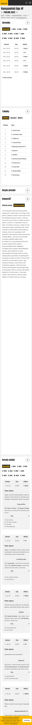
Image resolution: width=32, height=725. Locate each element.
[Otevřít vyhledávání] (26, 2)
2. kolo (19, 29)
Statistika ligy (7, 683)
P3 (25, 52)
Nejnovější (6, 29)
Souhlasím (27, 720)
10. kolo (16, 38)
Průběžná (6, 91)
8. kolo (4, 38)
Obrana (22, 592)
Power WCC (15, 140)
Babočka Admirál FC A (19, 120)
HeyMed (14, 128)
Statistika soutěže (21, 683)
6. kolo (16, 33)
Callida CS (15, 112)
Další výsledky (7, 77)
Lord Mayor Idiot (17, 108)
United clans (16, 104)
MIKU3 (26, 66)
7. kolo (22, 33)
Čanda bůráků (16, 144)
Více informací (14, 723)
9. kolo (10, 38)
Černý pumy (16, 148)
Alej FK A (15, 124)
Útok (17, 592)
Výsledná (13, 91)
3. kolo (25, 29)
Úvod (2, 15)
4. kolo (4, 33)
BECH (25, 48)
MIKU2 (26, 72)
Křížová (20, 91)
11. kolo (22, 38)
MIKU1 (26, 56)
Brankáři (12, 592)
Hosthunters (16, 136)
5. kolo (10, 33)
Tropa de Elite (16, 116)
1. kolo (13, 29)
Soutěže (8, 15)
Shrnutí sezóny (19, 173)
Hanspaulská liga (16, 15)
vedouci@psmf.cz (22, 17)
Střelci (5, 592)
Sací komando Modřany (19, 132)
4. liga (24, 15)
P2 (25, 60)
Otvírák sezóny (7, 173)
